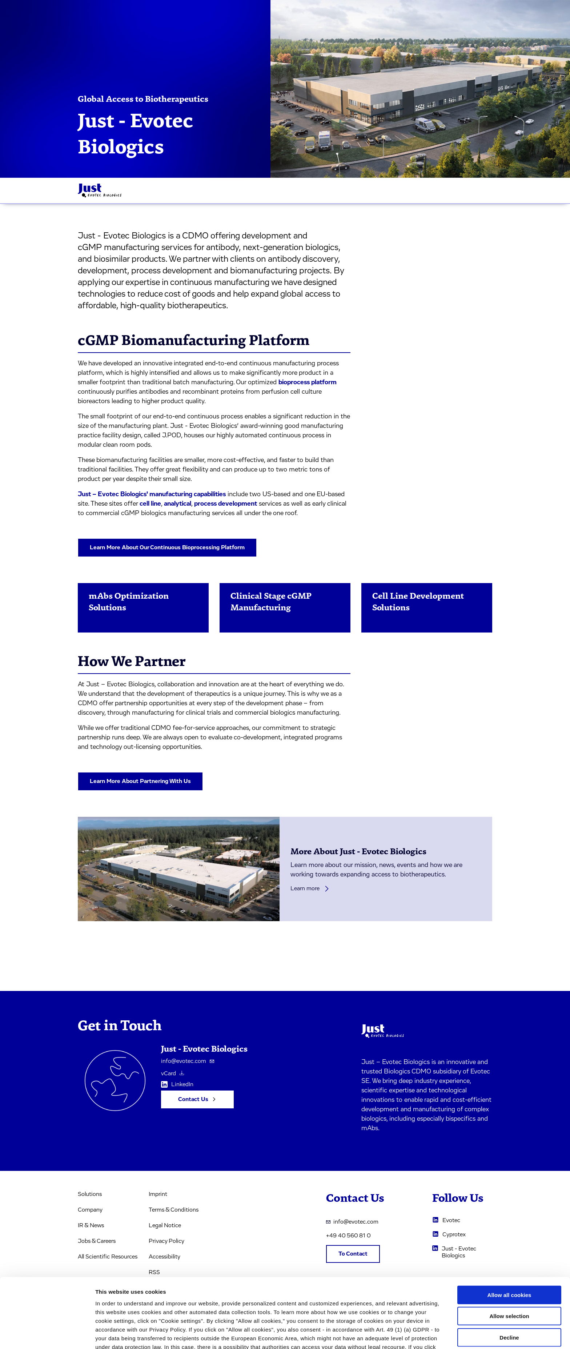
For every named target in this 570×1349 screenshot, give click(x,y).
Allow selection (509, 1272)
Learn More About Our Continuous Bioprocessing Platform (167, 547)
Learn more (310, 889)
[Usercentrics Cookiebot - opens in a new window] (47, 1334)
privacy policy (316, 1311)
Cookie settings (385, 1335)
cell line (150, 504)
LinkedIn (177, 1086)
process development (225, 504)
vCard (172, 1073)
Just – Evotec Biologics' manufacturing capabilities (152, 494)
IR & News (91, 1225)
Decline (509, 1293)
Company (90, 1210)
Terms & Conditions (173, 1210)
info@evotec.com (187, 1061)
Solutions (90, 1194)
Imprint (158, 1194)
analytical (177, 504)
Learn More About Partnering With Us (140, 781)
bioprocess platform (307, 382)
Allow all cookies (509, 1250)
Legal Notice (165, 1225)
